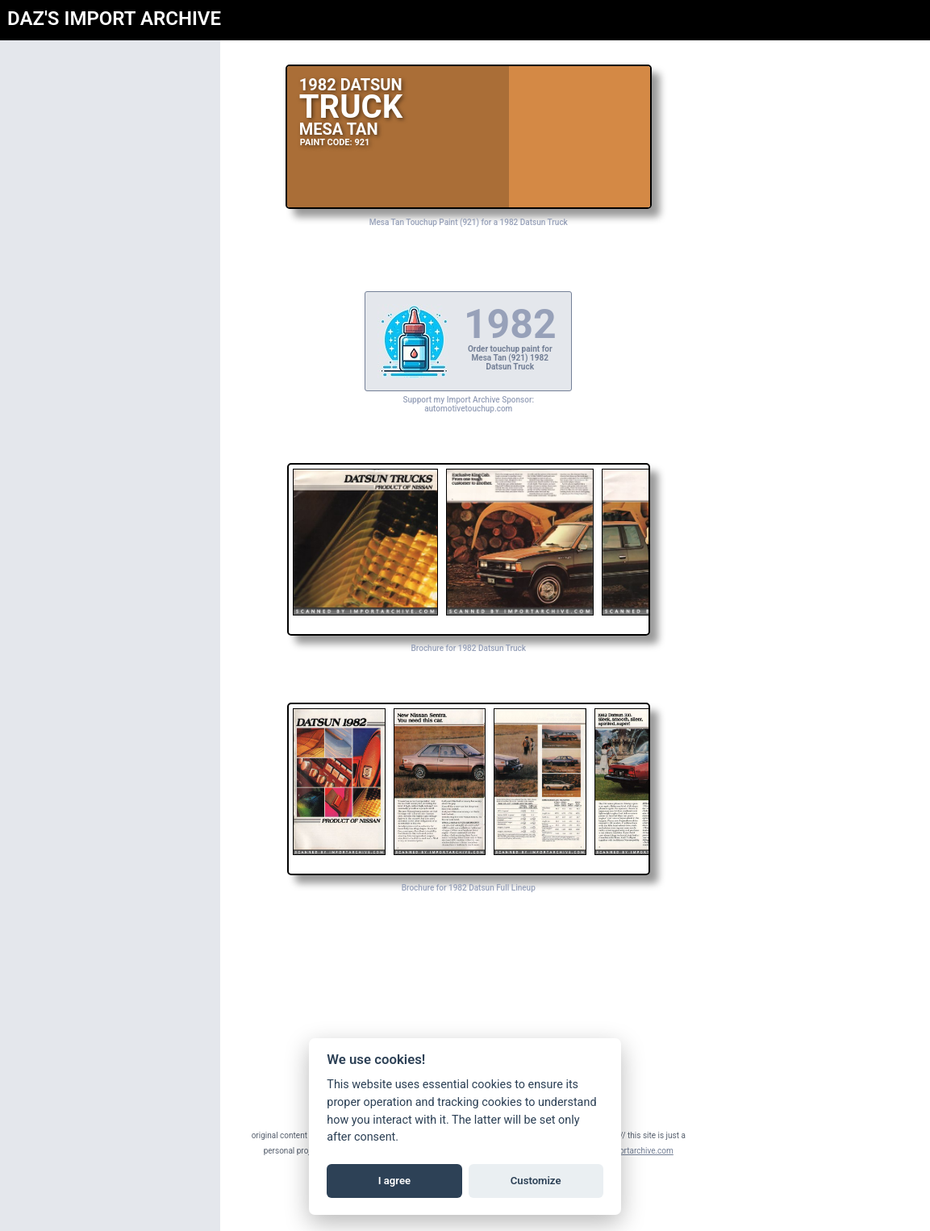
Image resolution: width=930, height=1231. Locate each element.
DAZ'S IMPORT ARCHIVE (114, 18)
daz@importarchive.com (692, 1150)
